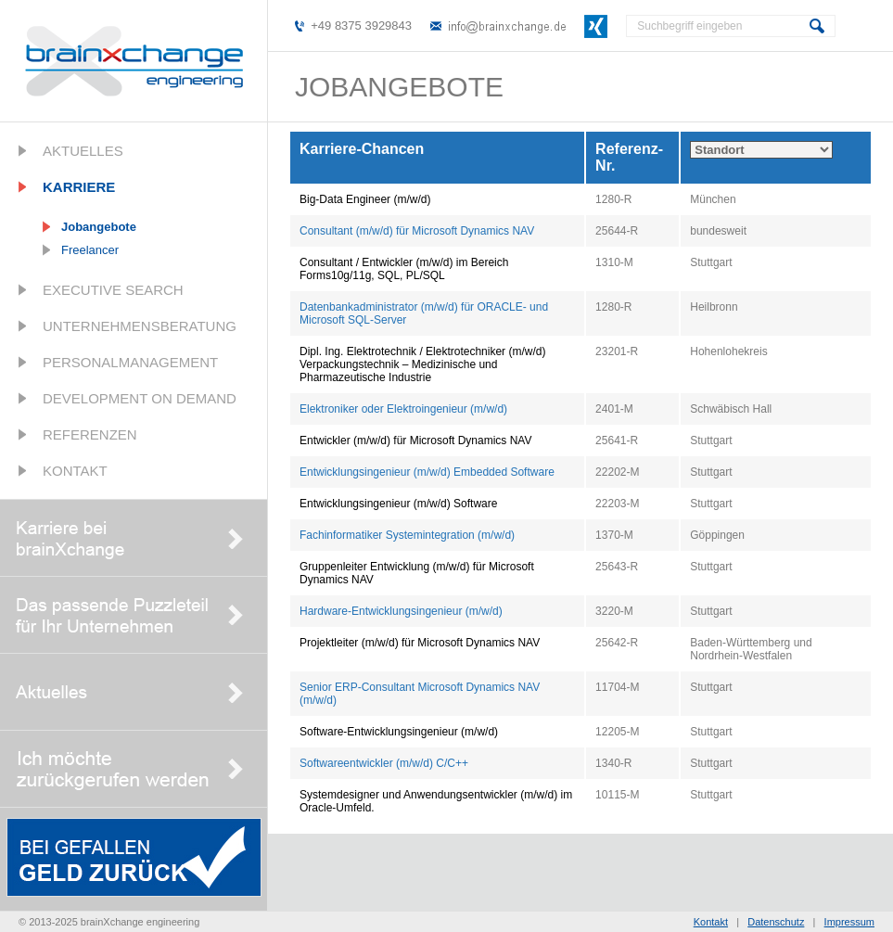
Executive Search (113, 290)
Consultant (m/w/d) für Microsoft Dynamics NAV (417, 230)
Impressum (849, 921)
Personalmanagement (130, 362)
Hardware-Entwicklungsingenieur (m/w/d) (401, 611)
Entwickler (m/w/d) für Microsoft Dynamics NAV (415, 440)
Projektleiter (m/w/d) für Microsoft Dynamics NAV (420, 642)
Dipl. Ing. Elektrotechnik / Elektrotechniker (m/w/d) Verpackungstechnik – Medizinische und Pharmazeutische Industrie (422, 364)
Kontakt (75, 471)
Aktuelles (83, 151)
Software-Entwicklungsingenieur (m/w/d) (399, 731)
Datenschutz (775, 921)
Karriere (79, 187)
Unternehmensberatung (139, 326)
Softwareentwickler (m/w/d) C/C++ (384, 763)
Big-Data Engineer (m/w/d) (365, 199)
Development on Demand (139, 398)
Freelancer (90, 250)
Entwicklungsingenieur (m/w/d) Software (398, 503)
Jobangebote (98, 227)
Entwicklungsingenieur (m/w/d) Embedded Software (427, 472)
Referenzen (90, 434)
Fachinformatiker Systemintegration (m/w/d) (407, 535)
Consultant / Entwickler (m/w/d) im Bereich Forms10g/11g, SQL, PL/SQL (404, 269)
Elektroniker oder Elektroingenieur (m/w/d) (403, 408)
